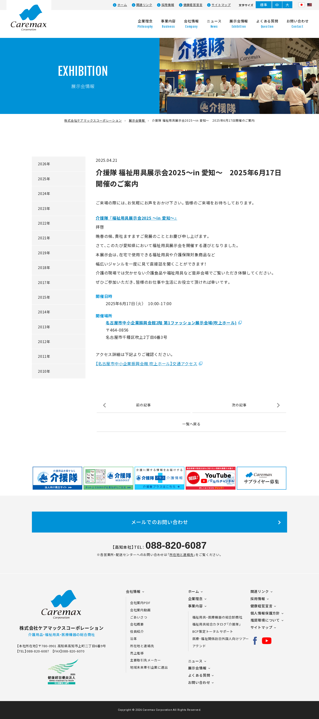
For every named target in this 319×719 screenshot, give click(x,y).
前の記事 (143, 404)
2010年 (44, 371)
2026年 (44, 163)
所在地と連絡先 (181, 554)
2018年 (44, 267)
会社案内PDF (143, 602)
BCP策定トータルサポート (212, 631)
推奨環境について (265, 620)
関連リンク (144, 4)
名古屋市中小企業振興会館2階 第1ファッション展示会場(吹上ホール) (171, 323)
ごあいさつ (138, 617)
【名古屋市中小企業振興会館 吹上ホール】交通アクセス (146, 363)
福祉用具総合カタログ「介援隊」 (216, 624)
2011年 (44, 356)
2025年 (44, 178)
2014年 (44, 311)
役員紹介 (137, 631)
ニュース (195, 660)
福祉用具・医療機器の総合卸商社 (217, 617)
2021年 (44, 237)
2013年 (44, 326)
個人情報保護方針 (265, 613)
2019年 (44, 252)
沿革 (133, 638)
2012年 (44, 341)
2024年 (44, 193)
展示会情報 (197, 667)
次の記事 (239, 404)
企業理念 (195, 598)
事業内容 (195, 605)
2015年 (44, 297)
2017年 (44, 282)
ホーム (122, 4)
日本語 (302, 5)
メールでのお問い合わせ (159, 522)
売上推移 (137, 653)
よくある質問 (199, 675)
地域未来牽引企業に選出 (149, 667)
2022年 (44, 223)
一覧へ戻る (191, 423)
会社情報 (133, 591)
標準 (263, 4)
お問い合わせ (199, 682)
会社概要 (137, 624)
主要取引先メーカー (145, 660)
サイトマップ (221, 4)
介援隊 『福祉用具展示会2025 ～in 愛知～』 (136, 218)
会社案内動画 (140, 610)
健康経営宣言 (193, 4)
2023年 (44, 208)
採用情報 (167, 4)
